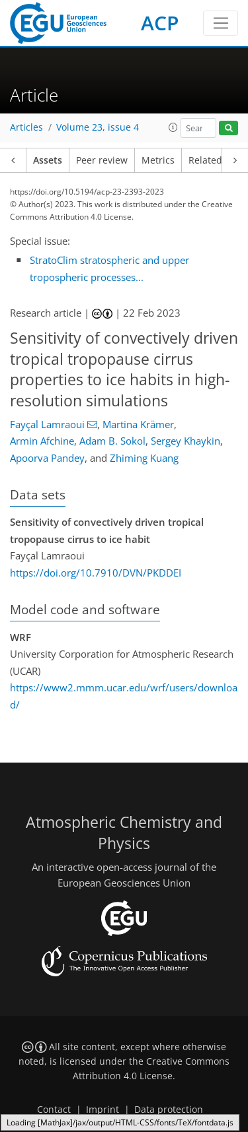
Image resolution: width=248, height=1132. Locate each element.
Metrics (158, 160)
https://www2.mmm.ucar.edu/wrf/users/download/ (123, 696)
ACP (160, 22)
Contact (54, 1110)
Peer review (102, 160)
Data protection (168, 1110)
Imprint (102, 1110)
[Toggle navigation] (220, 23)
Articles (26, 127)
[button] (173, 127)
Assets (47, 160)
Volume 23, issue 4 (97, 127)
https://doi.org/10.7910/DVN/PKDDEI (95, 572)
